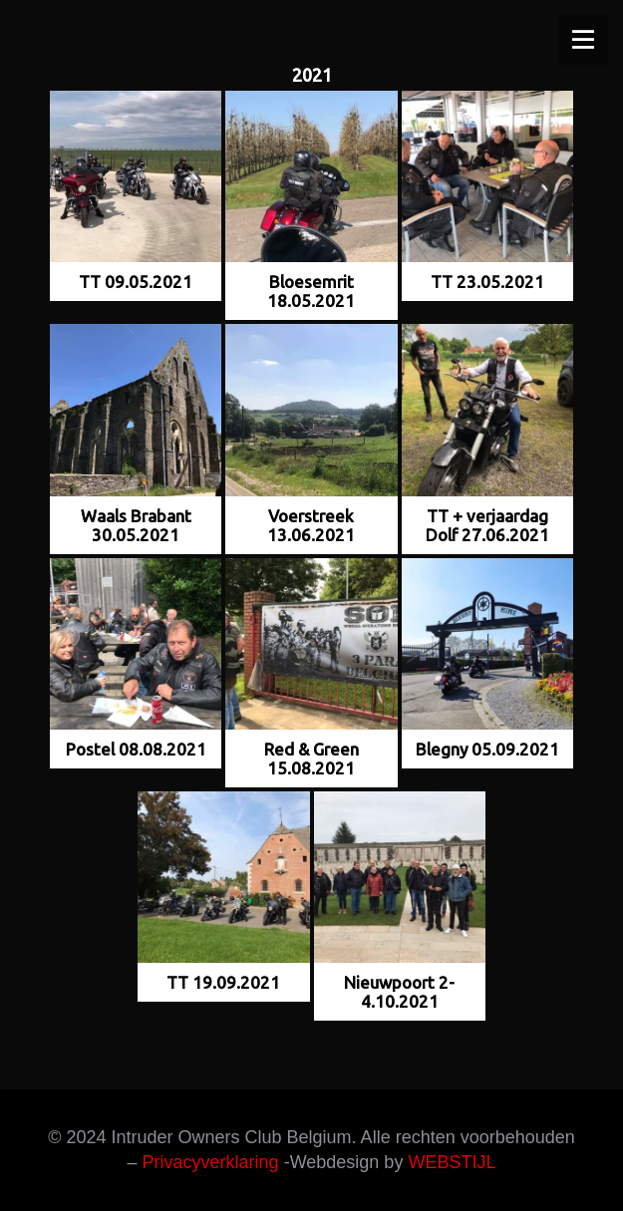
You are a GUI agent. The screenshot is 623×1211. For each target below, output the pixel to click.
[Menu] (583, 40)
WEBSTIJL (451, 1162)
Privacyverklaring (211, 1162)
